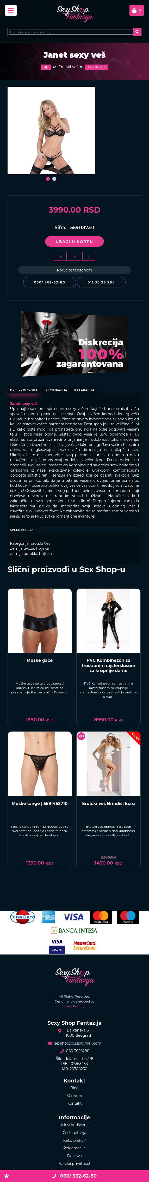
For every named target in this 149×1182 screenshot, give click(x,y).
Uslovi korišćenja (74, 1124)
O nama (74, 1095)
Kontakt (74, 1103)
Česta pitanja (74, 1132)
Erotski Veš (96, 67)
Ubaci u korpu (74, 241)
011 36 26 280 (101, 282)
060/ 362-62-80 (49, 282)
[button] (48, 178)
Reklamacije (74, 1148)
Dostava (74, 1156)
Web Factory (74, 1006)
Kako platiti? (74, 1140)
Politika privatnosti (74, 1163)
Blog (74, 1088)
